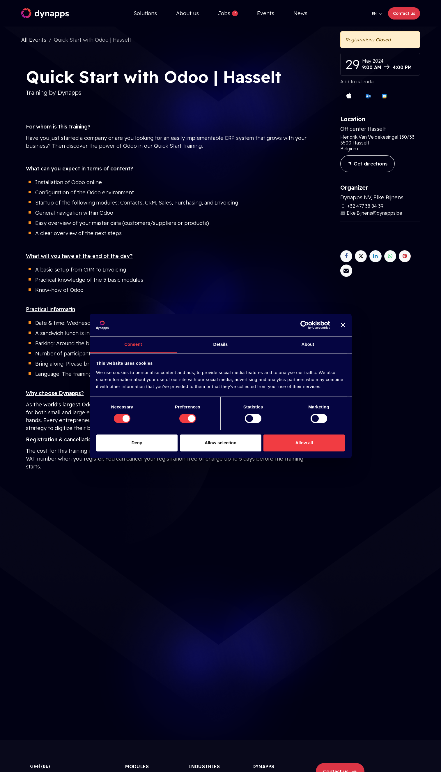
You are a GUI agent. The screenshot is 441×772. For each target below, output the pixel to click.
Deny (137, 442)
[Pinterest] (405, 256)
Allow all (304, 442)
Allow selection (220, 442)
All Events (33, 39)
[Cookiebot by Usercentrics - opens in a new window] (304, 325)
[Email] (346, 270)
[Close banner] (343, 325)
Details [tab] (220, 344)
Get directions (367, 164)
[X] (361, 256)
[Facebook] (346, 256)
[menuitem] (145, 13)
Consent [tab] (133, 344)
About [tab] (308, 344)
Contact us (404, 13)
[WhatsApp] (390, 256)
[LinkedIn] (375, 256)
